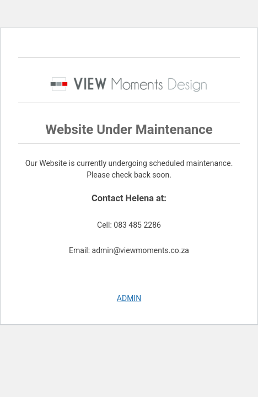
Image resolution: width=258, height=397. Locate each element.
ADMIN (129, 298)
